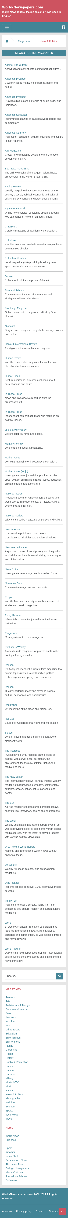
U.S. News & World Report (20, 846)
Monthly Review (14, 443)
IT (7, 1144)
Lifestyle (10, 1070)
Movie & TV (12, 1082)
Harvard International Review (21, 344)
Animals (10, 997)
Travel (9, 1118)
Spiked (9, 732)
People (9, 597)
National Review (14, 515)
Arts (8, 1001)
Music (9, 1086)
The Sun (9, 802)
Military (10, 1078)
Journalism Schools (16, 1176)
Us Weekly (11, 864)
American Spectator (16, 114)
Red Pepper (11, 704)
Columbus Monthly (15, 258)
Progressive (11, 633)
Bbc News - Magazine (17, 168)
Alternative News (15, 1164)
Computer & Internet (17, 1009)
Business (11, 1017)
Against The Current (16, 64)
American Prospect (15, 78)
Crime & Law (13, 1029)
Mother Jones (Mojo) (16, 471)
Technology (12, 1114)
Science (10, 1106)
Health (9, 1053)
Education (11, 1033)
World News (12, 1136)
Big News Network (15, 208)
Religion (10, 1102)
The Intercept (12, 750)
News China (12, 569)
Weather (10, 1152)
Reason (9, 665)
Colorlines (10, 240)
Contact (40, 1211)
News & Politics (14, 1094)
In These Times (13, 394)
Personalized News (16, 1160)
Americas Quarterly (15, 132)
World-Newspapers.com (22, 7)
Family (9, 1045)
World (8, 922)
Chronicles (11, 226)
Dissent (9, 276)
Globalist (10, 326)
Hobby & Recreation (17, 1062)
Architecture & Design (18, 1005)
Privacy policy (24, 1211)
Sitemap (53, 1211)
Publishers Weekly (15, 647)
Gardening (11, 1049)
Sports (9, 1110)
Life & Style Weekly (16, 429)
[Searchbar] (30, 976)
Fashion (10, 1021)
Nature (9, 1090)
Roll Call (9, 718)
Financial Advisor (14, 290)
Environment (13, 1041)
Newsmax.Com (13, 583)
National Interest (14, 493)
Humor (9, 1066)
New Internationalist (16, 547)
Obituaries (11, 1180)
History (9, 1057)
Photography (13, 1098)
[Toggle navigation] (6, 27)
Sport (9, 1148)
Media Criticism (14, 1172)
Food (8, 1025)
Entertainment (13, 1037)
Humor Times (12, 376)
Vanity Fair (11, 900)
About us (7, 1211)
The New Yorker (14, 776)
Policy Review (13, 615)
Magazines (24, 41)
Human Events (13, 358)
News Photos (13, 1156)
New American (13, 529)
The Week (10, 820)
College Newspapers (17, 1168)
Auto (8, 1013)
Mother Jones (12, 457)
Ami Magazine (13, 150)
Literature (11, 1074)
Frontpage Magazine (16, 308)
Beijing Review (13, 186)
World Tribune (12, 948)
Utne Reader (12, 882)
